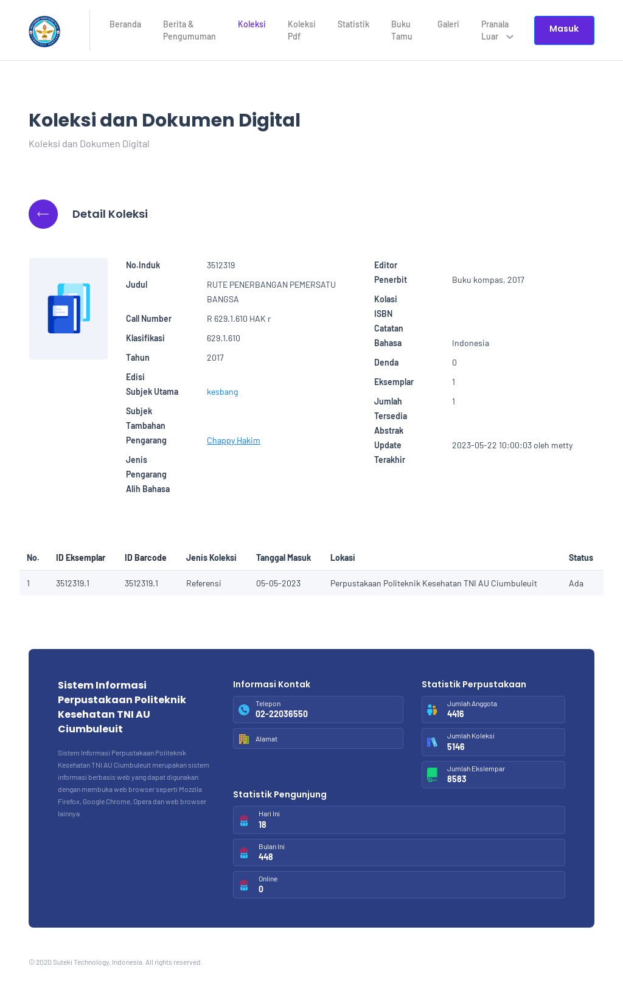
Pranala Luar (497, 30)
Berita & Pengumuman (189, 30)
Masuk (564, 29)
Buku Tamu (401, 30)
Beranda (125, 24)
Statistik (353, 24)
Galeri (448, 24)
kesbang (222, 391)
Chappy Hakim (233, 440)
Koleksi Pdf (302, 30)
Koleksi (252, 24)
